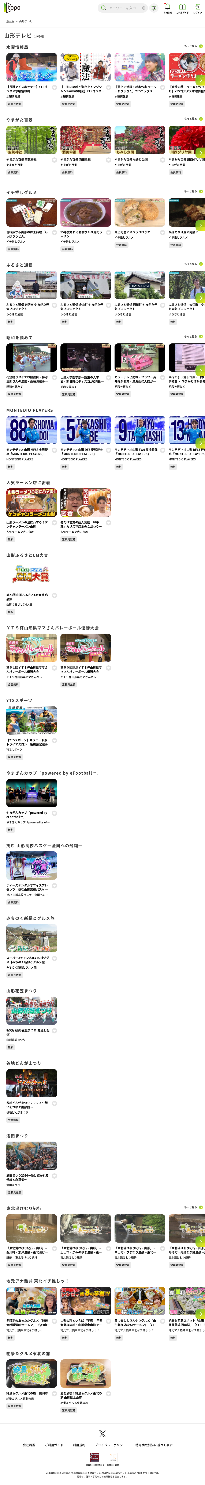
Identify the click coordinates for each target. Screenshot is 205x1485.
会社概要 (29, 1445)
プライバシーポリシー (110, 1445)
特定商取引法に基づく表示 (154, 1445)
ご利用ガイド (54, 1445)
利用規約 (79, 1445)
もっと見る (189, 46)
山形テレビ (26, 21)
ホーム (10, 21)
